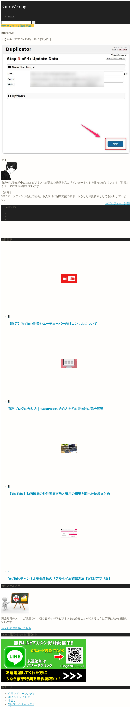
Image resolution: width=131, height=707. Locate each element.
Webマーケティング (21, 704)
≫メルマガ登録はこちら (16, 628)
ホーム (11, 16)
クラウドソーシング (21, 693)
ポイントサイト (19, 697)
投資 (12, 700)
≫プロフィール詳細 (117, 203)
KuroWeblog (13, 6)
